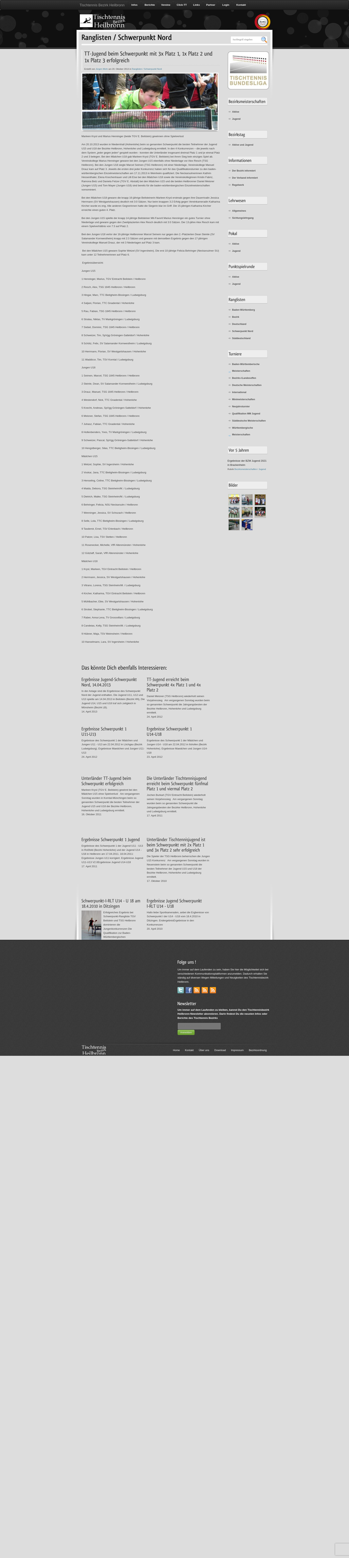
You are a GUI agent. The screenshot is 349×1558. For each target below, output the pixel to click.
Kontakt (241, 4)
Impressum (237, 1050)
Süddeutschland (241, 338)
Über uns (204, 1050)
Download (220, 1050)
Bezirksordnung (258, 1050)
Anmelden (186, 1032)
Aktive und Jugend (242, 144)
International (239, 392)
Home (176, 1050)
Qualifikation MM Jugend (246, 413)
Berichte (149, 4)
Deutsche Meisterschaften (247, 385)
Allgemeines (239, 210)
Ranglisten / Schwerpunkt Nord (147, 69)
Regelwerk (238, 185)
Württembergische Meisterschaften (242, 431)
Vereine (165, 4)
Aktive (235, 111)
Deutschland (239, 324)
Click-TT (182, 4)
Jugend (236, 119)
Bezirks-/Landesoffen (244, 378)
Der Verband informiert (245, 177)
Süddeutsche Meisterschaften (249, 420)
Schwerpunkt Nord (242, 331)
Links (196, 4)
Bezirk (235, 317)
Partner (210, 4)
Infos (134, 4)
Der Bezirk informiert (244, 170)
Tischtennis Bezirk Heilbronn (102, 5)
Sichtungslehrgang (243, 218)
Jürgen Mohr (102, 69)
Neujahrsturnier (241, 406)
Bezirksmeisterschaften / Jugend (250, 469)
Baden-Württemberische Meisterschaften (246, 367)
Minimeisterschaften (243, 399)
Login (225, 4)
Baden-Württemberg (243, 310)
